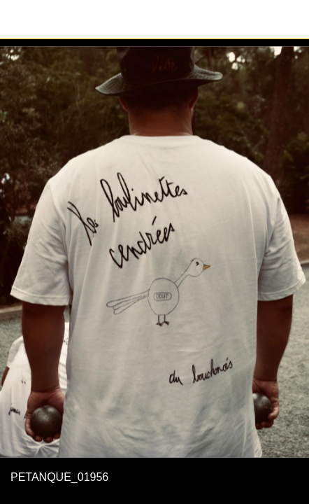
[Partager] (289, 19)
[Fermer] (19, 19)
